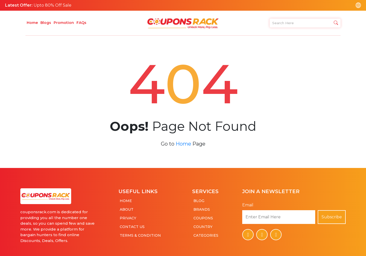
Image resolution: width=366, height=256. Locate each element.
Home (32, 22)
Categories (205, 233)
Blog (198, 198)
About (126, 207)
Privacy (128, 216)
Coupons (203, 216)
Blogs (45, 22)
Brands (201, 207)
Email (247, 202)
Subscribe (332, 214)
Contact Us (132, 224)
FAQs (81, 22)
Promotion (64, 22)
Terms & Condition (140, 233)
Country (202, 224)
